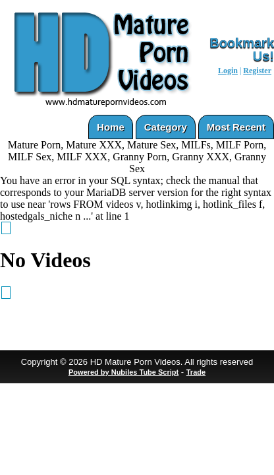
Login (228, 70)
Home (110, 127)
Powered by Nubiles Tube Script (123, 372)
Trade (196, 372)
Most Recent (236, 127)
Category (165, 127)
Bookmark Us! (241, 49)
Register (257, 70)
